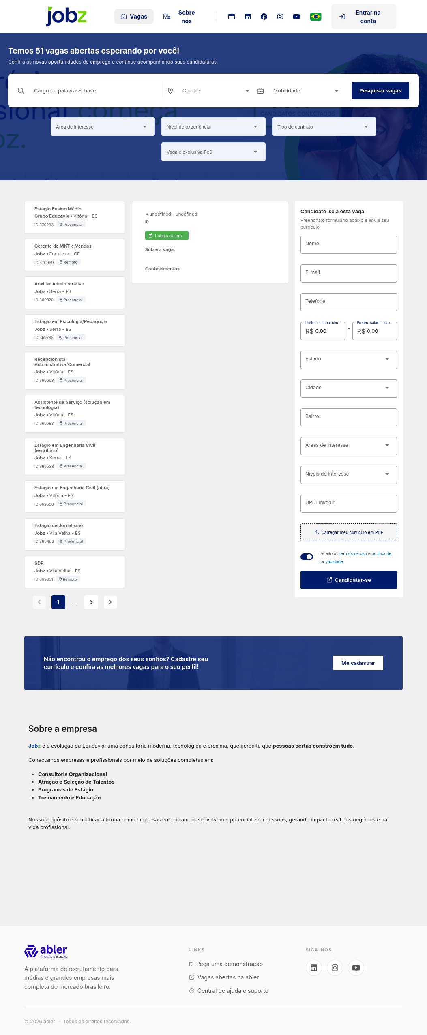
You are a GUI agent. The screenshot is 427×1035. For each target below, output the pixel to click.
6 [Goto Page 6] (91, 602)
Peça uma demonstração (226, 963)
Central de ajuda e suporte (228, 990)
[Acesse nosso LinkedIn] (314, 968)
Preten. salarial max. (374, 322)
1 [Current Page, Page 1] (58, 602)
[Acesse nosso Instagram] (335, 968)
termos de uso (353, 553)
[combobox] (217, 91)
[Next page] (110, 602)
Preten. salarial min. (322, 322)
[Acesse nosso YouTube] (356, 968)
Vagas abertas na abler (224, 977)
